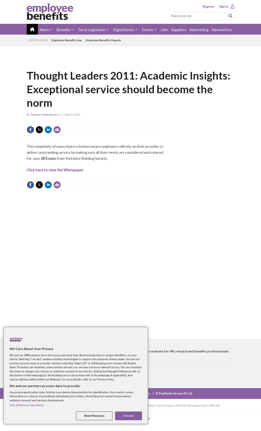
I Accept (128, 415)
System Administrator (45, 114)
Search (230, 15)
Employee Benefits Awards (103, 40)
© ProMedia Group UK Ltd (173, 393)
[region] (75, 375)
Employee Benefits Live (67, 40)
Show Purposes (94, 415)
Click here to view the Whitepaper (55, 170)
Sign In (223, 6)
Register (208, 6)
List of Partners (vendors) (27, 405)
